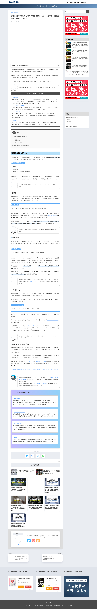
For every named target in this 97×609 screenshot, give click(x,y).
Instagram (33, 542)
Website (38, 542)
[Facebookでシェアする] (32, 456)
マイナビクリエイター (52, 320)
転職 (75, 2)
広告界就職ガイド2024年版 (24, 579)
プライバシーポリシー (66, 605)
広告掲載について (49, 605)
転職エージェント (52, 215)
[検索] (87, 11)
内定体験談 (83, 2)
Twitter (29, 542)
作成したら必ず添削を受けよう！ (21, 145)
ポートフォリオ (18, 142)
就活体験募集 (57, 605)
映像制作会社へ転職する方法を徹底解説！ (48, 6)
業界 (68, 2)
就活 (78, 2)
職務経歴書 (17, 140)
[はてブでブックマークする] (38, 456)
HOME (48, 602)
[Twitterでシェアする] (27, 456)
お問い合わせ (40, 605)
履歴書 (16, 139)
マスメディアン (30, 361)
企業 (71, 2)
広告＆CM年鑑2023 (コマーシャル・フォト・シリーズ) (52, 580)
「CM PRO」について (31, 605)
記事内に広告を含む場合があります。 (21, 65)
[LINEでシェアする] (43, 456)
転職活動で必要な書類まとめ (20, 136)
